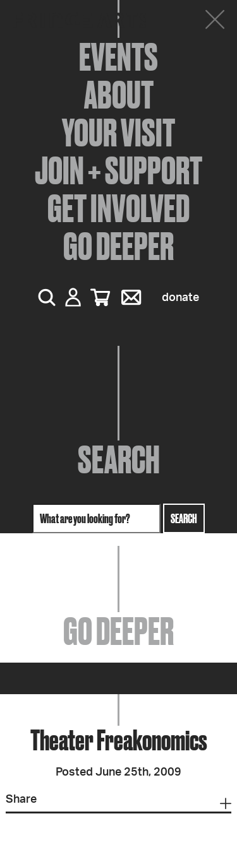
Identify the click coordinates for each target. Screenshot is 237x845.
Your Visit (118, 132)
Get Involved (118, 208)
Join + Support (118, 170)
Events (118, 56)
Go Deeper (118, 246)
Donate (180, 298)
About (119, 94)
